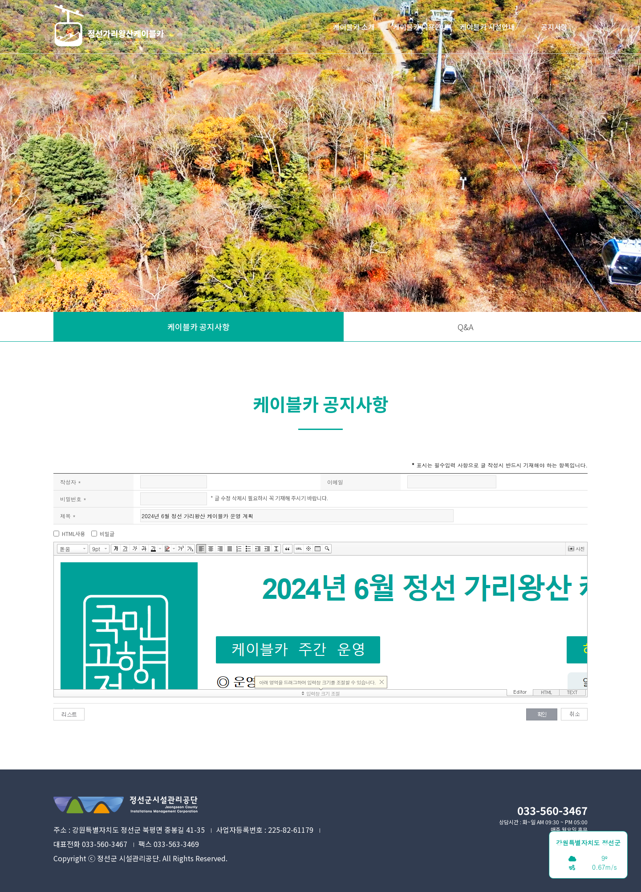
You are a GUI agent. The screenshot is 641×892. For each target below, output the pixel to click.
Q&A (466, 326)
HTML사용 (73, 533)
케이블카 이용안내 (420, 26)
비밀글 (107, 533)
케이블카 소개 (354, 26)
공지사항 (554, 26)
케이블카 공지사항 (198, 326)
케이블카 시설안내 (487, 26)
